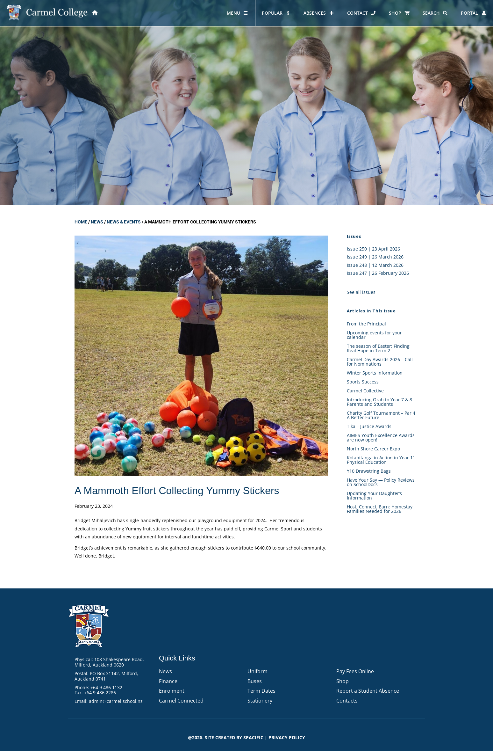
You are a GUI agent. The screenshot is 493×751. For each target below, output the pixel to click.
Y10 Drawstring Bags (369, 471)
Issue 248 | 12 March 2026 (375, 265)
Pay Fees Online (355, 671)
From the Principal (366, 324)
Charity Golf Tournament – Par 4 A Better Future (381, 415)
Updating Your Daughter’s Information (374, 495)
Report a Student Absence (367, 690)
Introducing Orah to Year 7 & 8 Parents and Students (379, 402)
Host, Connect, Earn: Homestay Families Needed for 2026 (379, 509)
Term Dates (261, 690)
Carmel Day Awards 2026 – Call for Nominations (380, 361)
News (97, 221)
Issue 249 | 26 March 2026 (375, 257)
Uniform (257, 671)
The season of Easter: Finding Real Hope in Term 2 (378, 348)
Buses (254, 681)
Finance (168, 681)
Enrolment (171, 690)
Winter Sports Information (375, 373)
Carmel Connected (181, 700)
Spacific (253, 737)
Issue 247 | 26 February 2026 (378, 273)
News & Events (124, 221)
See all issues (361, 292)
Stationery (259, 700)
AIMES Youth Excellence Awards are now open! (381, 437)
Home (81, 221)
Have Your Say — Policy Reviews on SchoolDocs (381, 482)
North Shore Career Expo (373, 449)
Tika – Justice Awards (369, 426)
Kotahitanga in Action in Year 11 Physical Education (381, 460)
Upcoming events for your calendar (374, 335)
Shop (342, 681)
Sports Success (363, 382)
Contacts (347, 700)
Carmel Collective (365, 391)
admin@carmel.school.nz (116, 701)
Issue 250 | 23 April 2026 (373, 249)
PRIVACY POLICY (286, 737)
